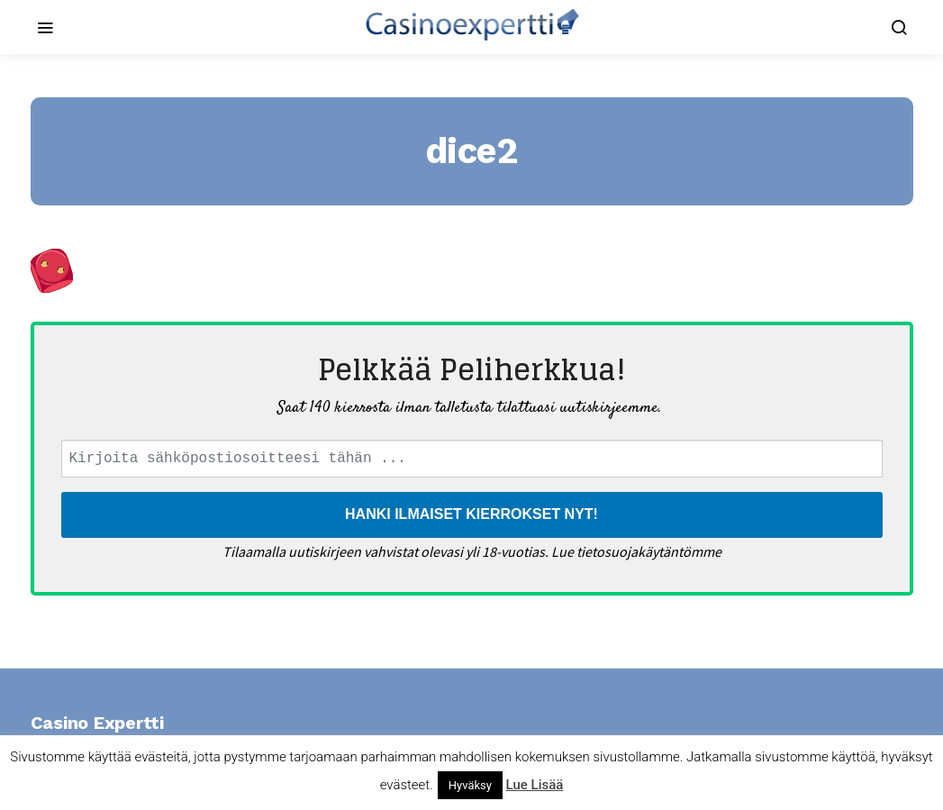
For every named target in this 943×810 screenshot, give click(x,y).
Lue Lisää (535, 785)
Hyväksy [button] (470, 785)
